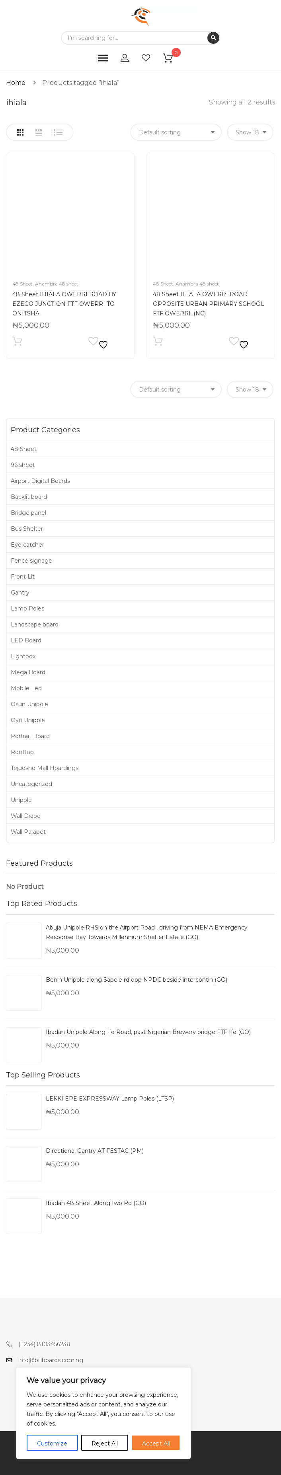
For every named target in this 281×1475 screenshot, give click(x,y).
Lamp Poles (27, 608)
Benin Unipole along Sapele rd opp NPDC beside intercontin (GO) (136, 979)
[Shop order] (176, 132)
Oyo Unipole (28, 720)
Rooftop (22, 752)
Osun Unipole (29, 704)
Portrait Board (30, 736)
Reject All (105, 1443)
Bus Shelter (27, 528)
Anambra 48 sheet (56, 284)
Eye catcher (27, 544)
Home (15, 83)
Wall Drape (26, 815)
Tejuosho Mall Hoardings (44, 768)
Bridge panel (28, 512)
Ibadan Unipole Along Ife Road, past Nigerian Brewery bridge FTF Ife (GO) (148, 1032)
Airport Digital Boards (40, 480)
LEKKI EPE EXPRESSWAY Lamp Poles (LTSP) (110, 1098)
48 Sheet (22, 284)
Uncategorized (31, 784)
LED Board (26, 640)
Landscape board (35, 624)
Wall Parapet (28, 831)
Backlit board (29, 496)
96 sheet (23, 465)
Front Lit (23, 576)
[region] (103, 1413)
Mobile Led (26, 688)
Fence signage (31, 560)
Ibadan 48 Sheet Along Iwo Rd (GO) (96, 1203)
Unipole (21, 799)
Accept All (156, 1443)
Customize (52, 1443)
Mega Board (28, 672)
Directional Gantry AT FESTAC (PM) (95, 1150)
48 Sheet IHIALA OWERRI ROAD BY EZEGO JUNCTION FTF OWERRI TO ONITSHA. (64, 304)
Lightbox (23, 656)
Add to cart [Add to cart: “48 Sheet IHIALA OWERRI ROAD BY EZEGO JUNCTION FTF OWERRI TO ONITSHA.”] (17, 343)
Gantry (20, 592)
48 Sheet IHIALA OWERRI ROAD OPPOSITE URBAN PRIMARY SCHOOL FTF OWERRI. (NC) (208, 304)
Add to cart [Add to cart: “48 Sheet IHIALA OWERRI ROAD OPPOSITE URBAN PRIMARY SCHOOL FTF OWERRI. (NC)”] (158, 343)
